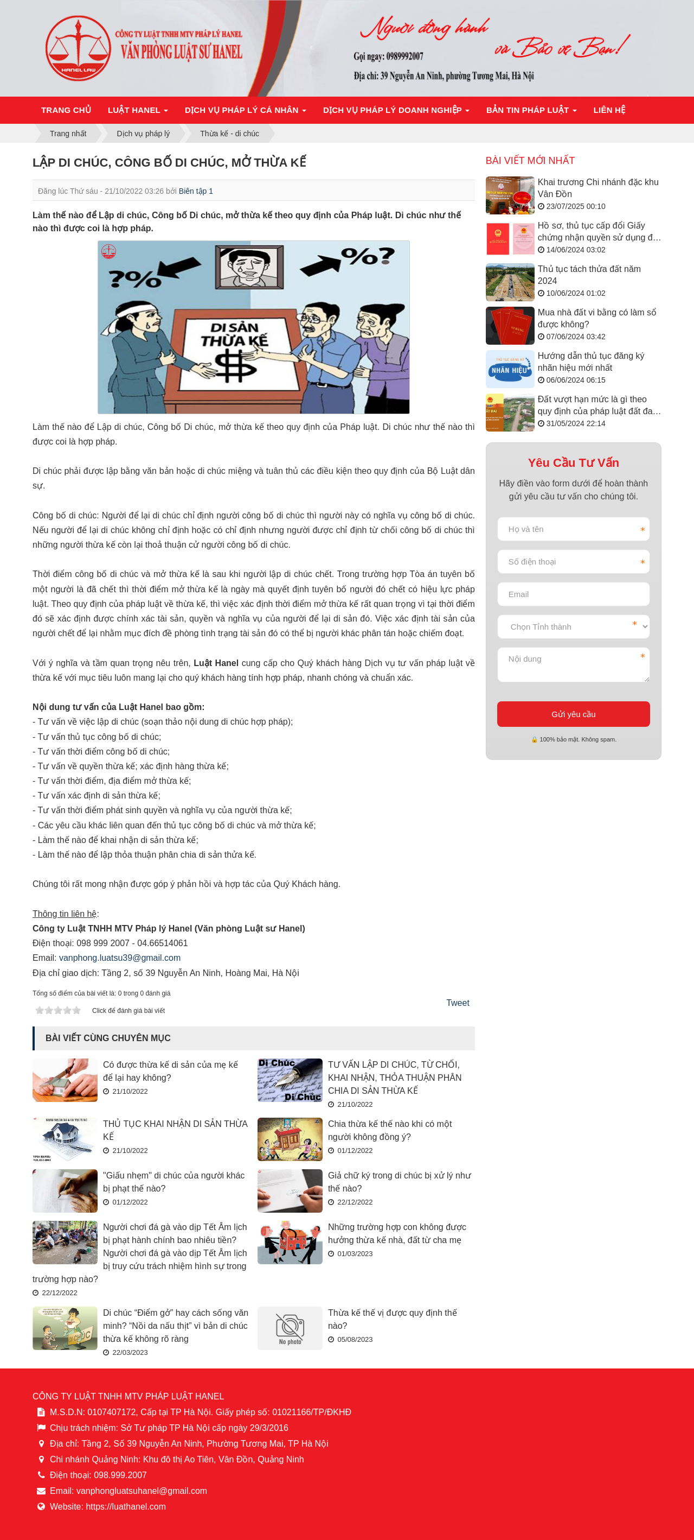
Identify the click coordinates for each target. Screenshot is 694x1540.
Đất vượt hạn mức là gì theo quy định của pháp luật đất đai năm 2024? (596, 406)
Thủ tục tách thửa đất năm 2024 (589, 275)
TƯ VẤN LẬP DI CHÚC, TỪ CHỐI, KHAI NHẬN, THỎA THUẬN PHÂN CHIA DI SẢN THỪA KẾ (395, 1077)
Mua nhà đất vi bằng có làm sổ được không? (597, 318)
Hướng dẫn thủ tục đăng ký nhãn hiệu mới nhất (591, 361)
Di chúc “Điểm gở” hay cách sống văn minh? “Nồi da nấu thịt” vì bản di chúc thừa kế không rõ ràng (175, 1325)
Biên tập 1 (196, 191)
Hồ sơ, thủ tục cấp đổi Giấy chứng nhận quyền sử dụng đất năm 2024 (599, 232)
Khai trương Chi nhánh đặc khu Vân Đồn (598, 188)
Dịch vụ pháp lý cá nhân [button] (245, 113)
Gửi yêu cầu (573, 714)
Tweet (458, 1002)
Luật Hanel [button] (138, 113)
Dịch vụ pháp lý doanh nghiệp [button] (396, 113)
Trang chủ (66, 110)
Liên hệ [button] (610, 110)
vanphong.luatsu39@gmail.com (120, 957)
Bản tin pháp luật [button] (531, 113)
